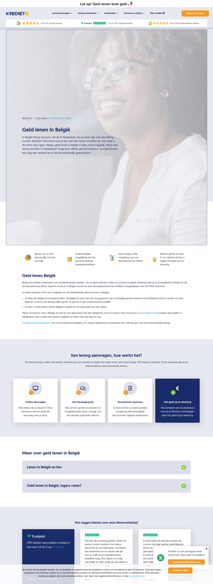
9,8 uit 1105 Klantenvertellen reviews (184, 23)
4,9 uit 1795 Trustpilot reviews (120, 23)
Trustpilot (58, 549)
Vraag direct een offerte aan (186, 562)
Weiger (180, 578)
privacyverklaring (137, 576)
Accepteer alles (180, 570)
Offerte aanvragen (193, 13)
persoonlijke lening (147, 315)
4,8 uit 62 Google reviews (51, 23)
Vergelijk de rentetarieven (36, 325)
